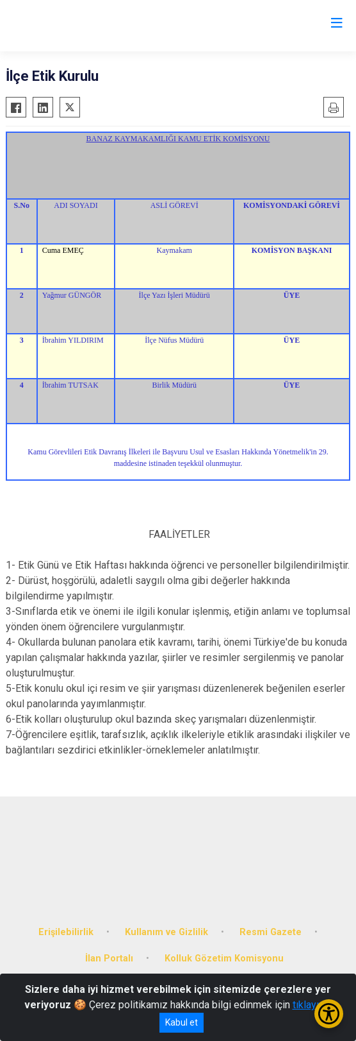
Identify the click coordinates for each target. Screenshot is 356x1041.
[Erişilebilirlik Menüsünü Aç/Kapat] (328, 1013)
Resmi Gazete (270, 932)
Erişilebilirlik (65, 932)
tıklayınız (312, 1005)
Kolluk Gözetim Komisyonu (224, 958)
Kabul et (181, 1022)
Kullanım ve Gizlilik (166, 932)
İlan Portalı (109, 958)
